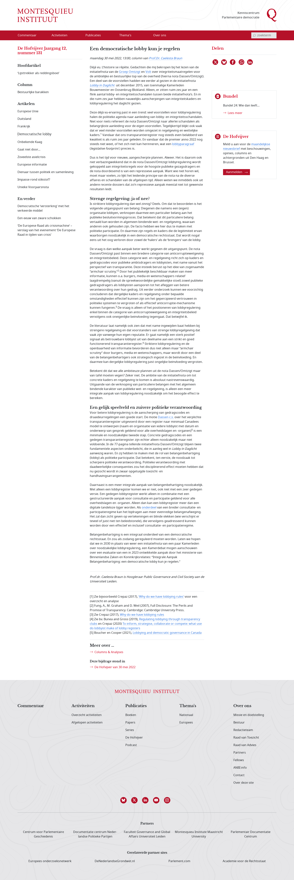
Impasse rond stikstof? (34, 179)
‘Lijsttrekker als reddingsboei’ (38, 73)
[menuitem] (29, 35)
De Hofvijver (134, 737)
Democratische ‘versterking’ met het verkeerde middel (43, 208)
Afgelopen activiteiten (87, 722)
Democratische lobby (34, 134)
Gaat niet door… (29, 149)
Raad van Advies (244, 745)
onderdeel (149, 507)
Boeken (130, 715)
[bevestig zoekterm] (254, 35)
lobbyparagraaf (183, 144)
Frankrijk (24, 126)
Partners (239, 752)
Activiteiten (83, 706)
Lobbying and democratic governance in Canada (167, 633)
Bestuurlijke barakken (33, 92)
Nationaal (186, 715)
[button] (125, 800)
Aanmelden (237, 172)
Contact (238, 775)
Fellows (238, 760)
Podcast (131, 745)
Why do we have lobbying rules (142, 615)
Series (129, 730)
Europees (186, 722)
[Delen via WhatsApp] (241, 62)
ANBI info (240, 767)
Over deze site (243, 782)
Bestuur (239, 722)
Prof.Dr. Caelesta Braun (165, 58)
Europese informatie (32, 164)
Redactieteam (243, 730)
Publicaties (136, 706)
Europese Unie (28, 111)
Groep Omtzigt (129, 72)
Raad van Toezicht (246, 737)
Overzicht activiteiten (87, 715)
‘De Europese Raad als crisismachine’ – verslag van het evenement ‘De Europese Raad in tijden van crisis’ (46, 230)
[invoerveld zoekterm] (263, 35)
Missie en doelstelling (248, 715)
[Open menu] (72, 35)
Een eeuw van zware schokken (39, 218)
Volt (148, 72)
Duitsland (24, 119)
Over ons (242, 706)
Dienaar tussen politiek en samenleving (46, 172)
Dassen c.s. (166, 417)
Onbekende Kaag (30, 142)
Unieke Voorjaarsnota (33, 187)
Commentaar (31, 706)
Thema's (187, 706)
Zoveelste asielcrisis (32, 157)
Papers (130, 722)
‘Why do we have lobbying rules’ (161, 596)
